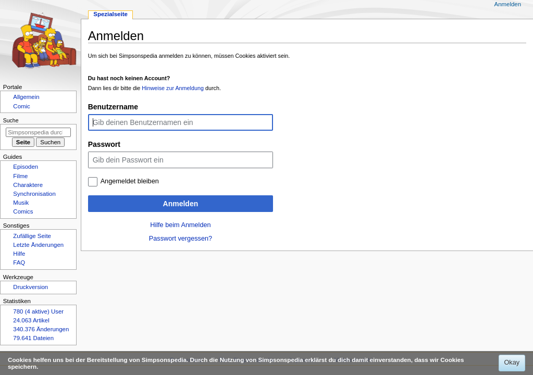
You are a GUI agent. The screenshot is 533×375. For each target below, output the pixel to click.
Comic (21, 106)
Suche (11, 120)
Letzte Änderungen (38, 245)
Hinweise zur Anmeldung (173, 88)
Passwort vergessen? (180, 238)
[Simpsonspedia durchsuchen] (38, 132)
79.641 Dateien (33, 338)
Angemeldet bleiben (130, 181)
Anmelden (181, 203)
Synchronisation (34, 194)
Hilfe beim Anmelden (180, 225)
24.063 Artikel (31, 320)
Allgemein (26, 97)
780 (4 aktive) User (38, 311)
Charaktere (28, 185)
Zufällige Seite (32, 236)
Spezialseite (110, 14)
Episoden (25, 167)
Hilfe (19, 254)
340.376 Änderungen (41, 329)
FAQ (19, 262)
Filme (20, 176)
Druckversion (30, 287)
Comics (23, 211)
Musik (21, 202)
